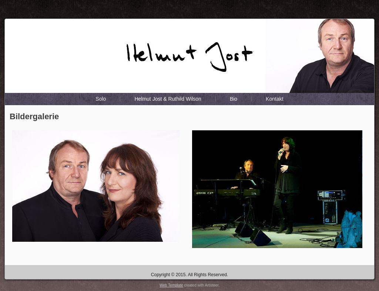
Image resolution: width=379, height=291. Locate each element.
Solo (100, 99)
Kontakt (274, 99)
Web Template (171, 285)
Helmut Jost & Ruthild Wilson (167, 99)
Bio (233, 99)
